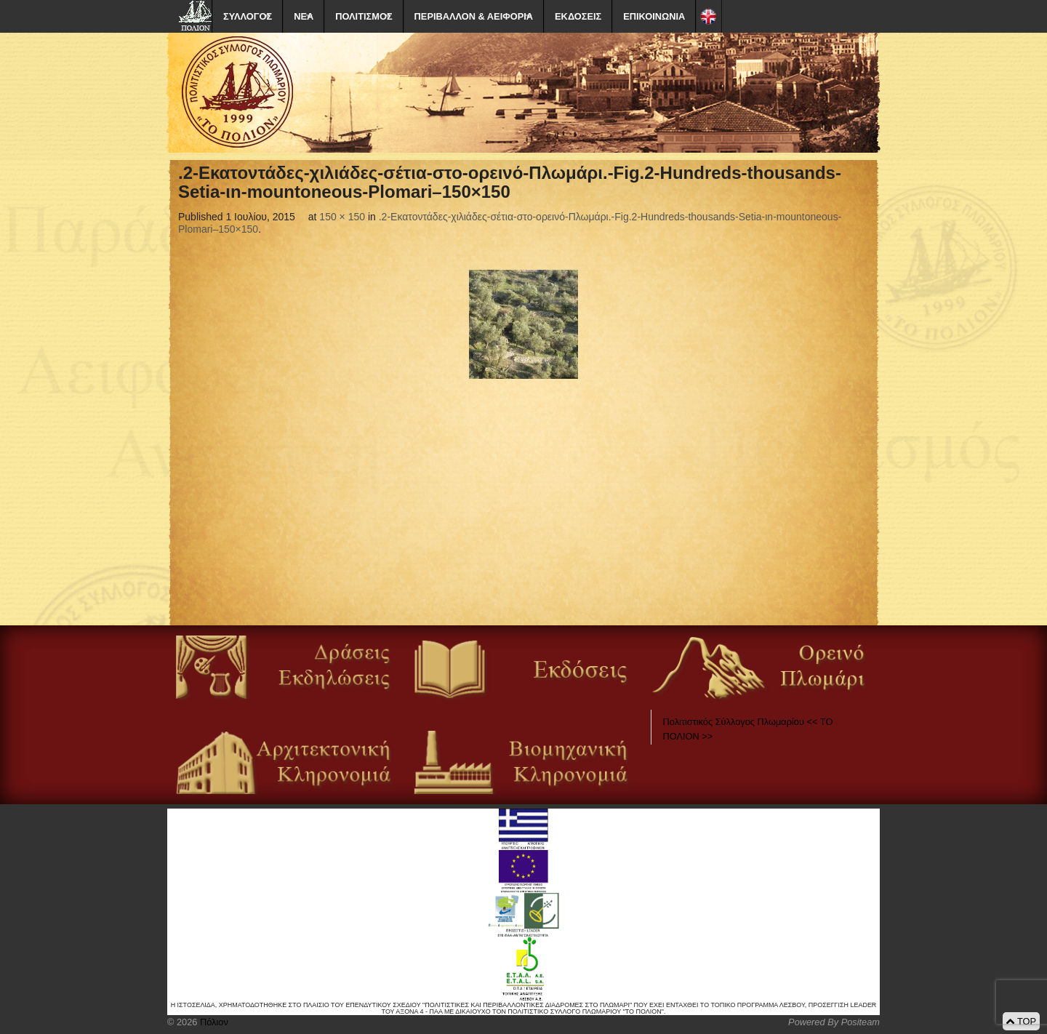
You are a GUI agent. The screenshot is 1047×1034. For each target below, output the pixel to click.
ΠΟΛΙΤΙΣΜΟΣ (363, 16)
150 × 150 (342, 217)
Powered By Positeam (834, 1022)
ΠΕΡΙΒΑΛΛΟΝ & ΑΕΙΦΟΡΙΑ (473, 16)
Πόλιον (212, 1022)
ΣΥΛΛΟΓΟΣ (247, 16)
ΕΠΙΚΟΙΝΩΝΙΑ (654, 16)
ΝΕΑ (303, 16)
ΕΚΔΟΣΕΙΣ (578, 16)
